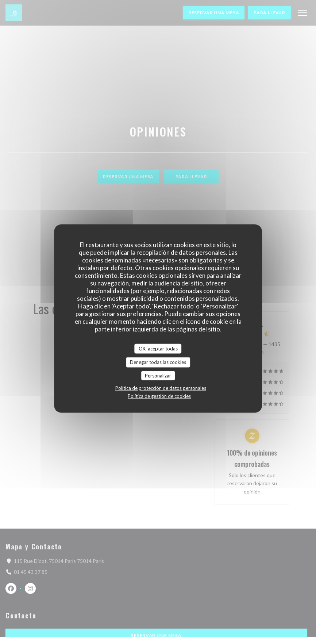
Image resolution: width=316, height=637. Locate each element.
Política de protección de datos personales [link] (160, 388)
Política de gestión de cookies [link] (159, 396)
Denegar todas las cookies (158, 362)
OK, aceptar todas (158, 348)
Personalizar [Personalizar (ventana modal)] (158, 375)
